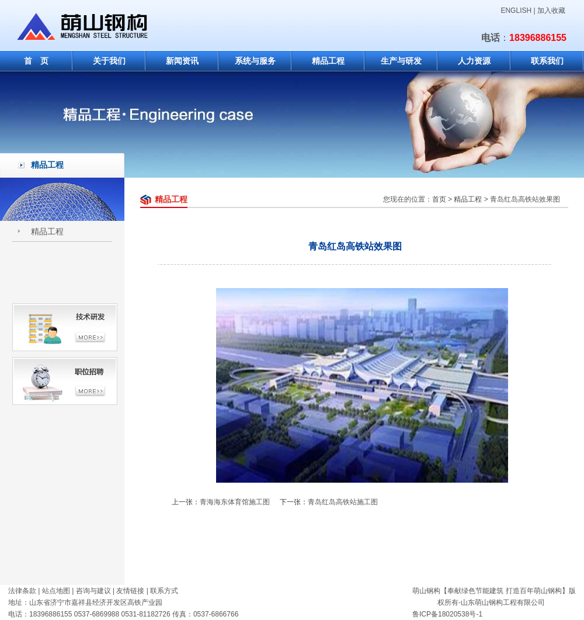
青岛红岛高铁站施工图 (343, 502)
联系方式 (164, 591)
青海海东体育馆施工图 (235, 502)
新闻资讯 (182, 60)
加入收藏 (551, 10)
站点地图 (56, 591)
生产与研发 (401, 60)
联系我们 (547, 60)
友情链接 (130, 591)
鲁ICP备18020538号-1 (447, 614)
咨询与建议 (93, 591)
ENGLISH (515, 10)
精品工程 (328, 60)
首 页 (36, 60)
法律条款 (22, 591)
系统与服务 (255, 60)
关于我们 (109, 60)
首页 (439, 199)
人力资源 (474, 60)
